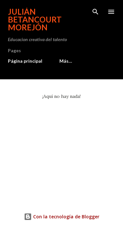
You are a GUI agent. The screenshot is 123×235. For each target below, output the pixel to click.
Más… (65, 61)
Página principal (25, 61)
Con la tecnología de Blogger (61, 216)
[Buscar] (95, 12)
